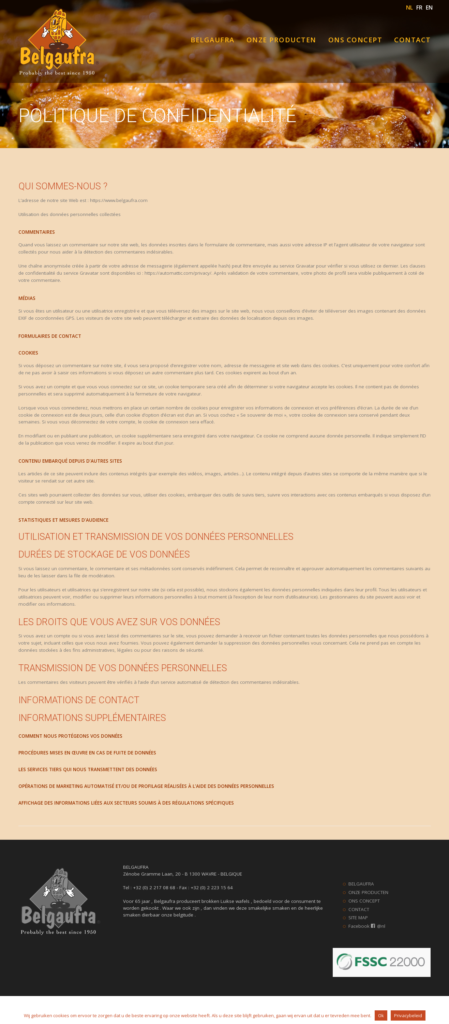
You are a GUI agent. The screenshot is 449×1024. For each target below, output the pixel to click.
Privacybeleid (408, 1015)
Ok (381, 1015)
